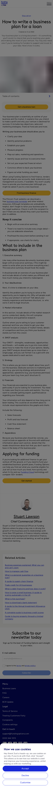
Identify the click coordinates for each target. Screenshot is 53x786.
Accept (25, 777)
